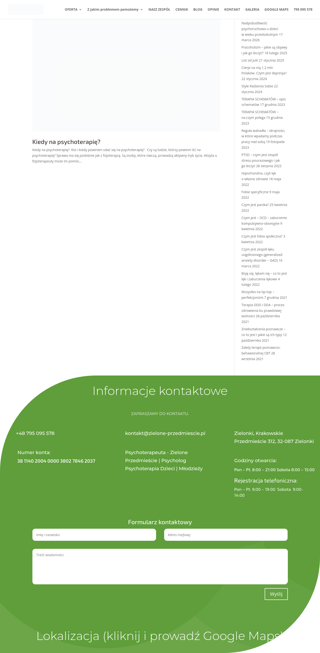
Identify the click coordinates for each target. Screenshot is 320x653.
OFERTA (71, 10)
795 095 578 (303, 10)
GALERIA (252, 10)
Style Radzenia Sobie (257, 86)
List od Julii (249, 60)
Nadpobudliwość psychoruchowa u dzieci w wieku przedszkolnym (259, 29)
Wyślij (276, 594)
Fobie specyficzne (254, 192)
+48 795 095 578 (35, 433)
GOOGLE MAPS (276, 10)
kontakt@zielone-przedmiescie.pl (165, 433)
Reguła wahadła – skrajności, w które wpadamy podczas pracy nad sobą (263, 136)
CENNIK (181, 10)
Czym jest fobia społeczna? (261, 236)
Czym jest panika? (255, 204)
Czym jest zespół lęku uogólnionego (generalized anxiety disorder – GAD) (261, 255)
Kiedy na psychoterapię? (66, 141)
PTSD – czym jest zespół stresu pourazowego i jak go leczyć (260, 160)
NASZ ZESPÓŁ (159, 10)
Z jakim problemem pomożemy (112, 10)
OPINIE (213, 10)
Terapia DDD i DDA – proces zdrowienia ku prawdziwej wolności (262, 310)
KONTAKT (232, 10)
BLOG (197, 10)
